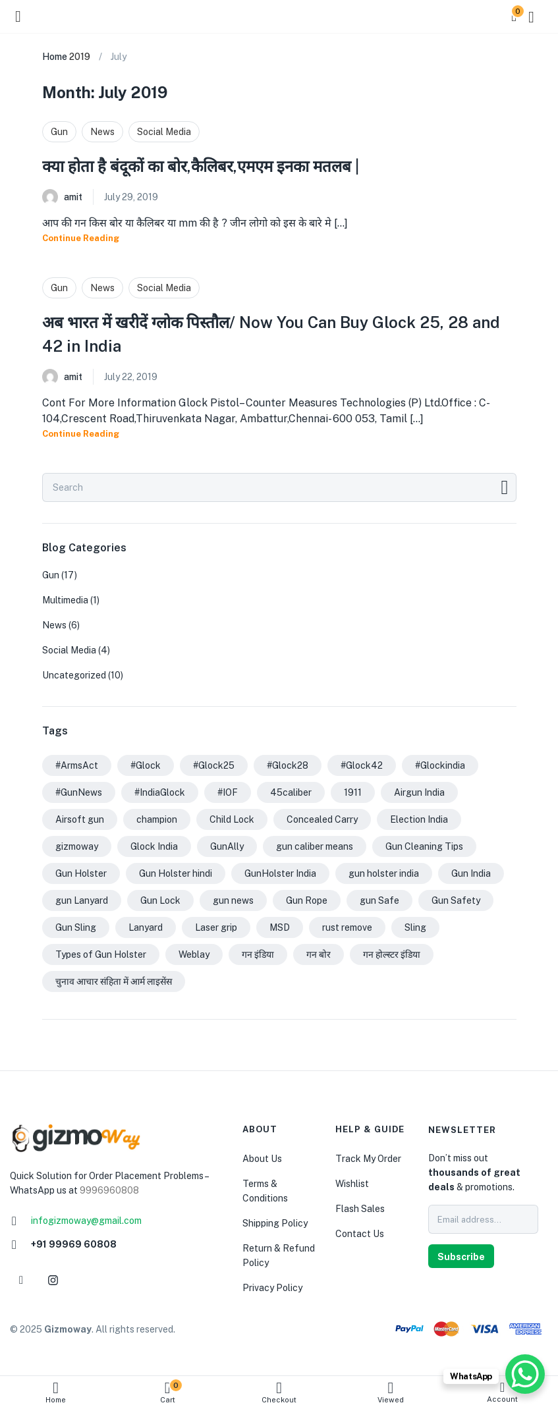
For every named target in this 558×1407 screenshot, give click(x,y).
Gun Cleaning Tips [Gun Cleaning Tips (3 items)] (424, 846)
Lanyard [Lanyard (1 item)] (145, 927)
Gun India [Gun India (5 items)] (471, 873)
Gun (59, 131)
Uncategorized (74, 675)
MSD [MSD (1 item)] (279, 927)
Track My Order (368, 1158)
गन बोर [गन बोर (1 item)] (318, 954)
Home (55, 1392)
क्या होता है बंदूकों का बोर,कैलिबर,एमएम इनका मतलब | (200, 166)
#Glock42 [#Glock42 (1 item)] (362, 765)
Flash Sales (360, 1208)
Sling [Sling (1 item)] (415, 927)
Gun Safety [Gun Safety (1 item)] (456, 900)
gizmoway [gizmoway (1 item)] (76, 846)
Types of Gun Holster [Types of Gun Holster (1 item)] (100, 954)
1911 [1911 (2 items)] (353, 792)
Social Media (164, 131)
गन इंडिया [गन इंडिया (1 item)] (258, 954)
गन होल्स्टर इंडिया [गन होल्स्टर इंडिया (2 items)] (391, 954)
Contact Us (359, 1233)
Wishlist (352, 1183)
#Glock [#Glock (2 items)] (145, 765)
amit (73, 197)
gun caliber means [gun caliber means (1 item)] (314, 846)
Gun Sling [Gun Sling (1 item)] (75, 927)
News (102, 131)
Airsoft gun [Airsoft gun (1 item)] (79, 819)
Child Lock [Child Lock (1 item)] (231, 819)
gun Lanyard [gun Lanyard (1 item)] (81, 900)
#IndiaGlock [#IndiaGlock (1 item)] (159, 792)
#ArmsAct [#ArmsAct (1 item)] (76, 765)
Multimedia (65, 600)
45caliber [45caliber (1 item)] (291, 792)
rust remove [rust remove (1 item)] (347, 927)
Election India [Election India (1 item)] (419, 819)
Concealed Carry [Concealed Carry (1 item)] (322, 819)
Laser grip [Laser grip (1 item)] (216, 927)
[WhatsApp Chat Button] (525, 1374)
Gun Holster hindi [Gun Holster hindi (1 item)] (175, 873)
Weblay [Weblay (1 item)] (194, 954)
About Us (262, 1158)
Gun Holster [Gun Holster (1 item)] (81, 873)
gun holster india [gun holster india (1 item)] (384, 873)
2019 (79, 56)
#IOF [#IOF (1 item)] (227, 792)
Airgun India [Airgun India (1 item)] (419, 792)
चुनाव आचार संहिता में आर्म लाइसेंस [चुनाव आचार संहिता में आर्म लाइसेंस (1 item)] (113, 981)
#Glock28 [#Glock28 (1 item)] (287, 765)
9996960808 (109, 1190)
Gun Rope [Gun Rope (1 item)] (306, 900)
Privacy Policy (272, 1288)
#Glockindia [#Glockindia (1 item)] (440, 765)
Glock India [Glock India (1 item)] (154, 846)
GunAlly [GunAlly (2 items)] (227, 846)
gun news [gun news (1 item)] (233, 900)
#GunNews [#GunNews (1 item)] (78, 792)
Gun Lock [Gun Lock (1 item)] (160, 900)
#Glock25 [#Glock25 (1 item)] (214, 765)
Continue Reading (80, 238)
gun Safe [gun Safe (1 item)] (379, 900)
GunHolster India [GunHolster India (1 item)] (280, 873)
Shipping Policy (275, 1223)
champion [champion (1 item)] (156, 819)
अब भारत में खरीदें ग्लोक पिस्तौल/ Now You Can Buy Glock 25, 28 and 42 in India (271, 334)
